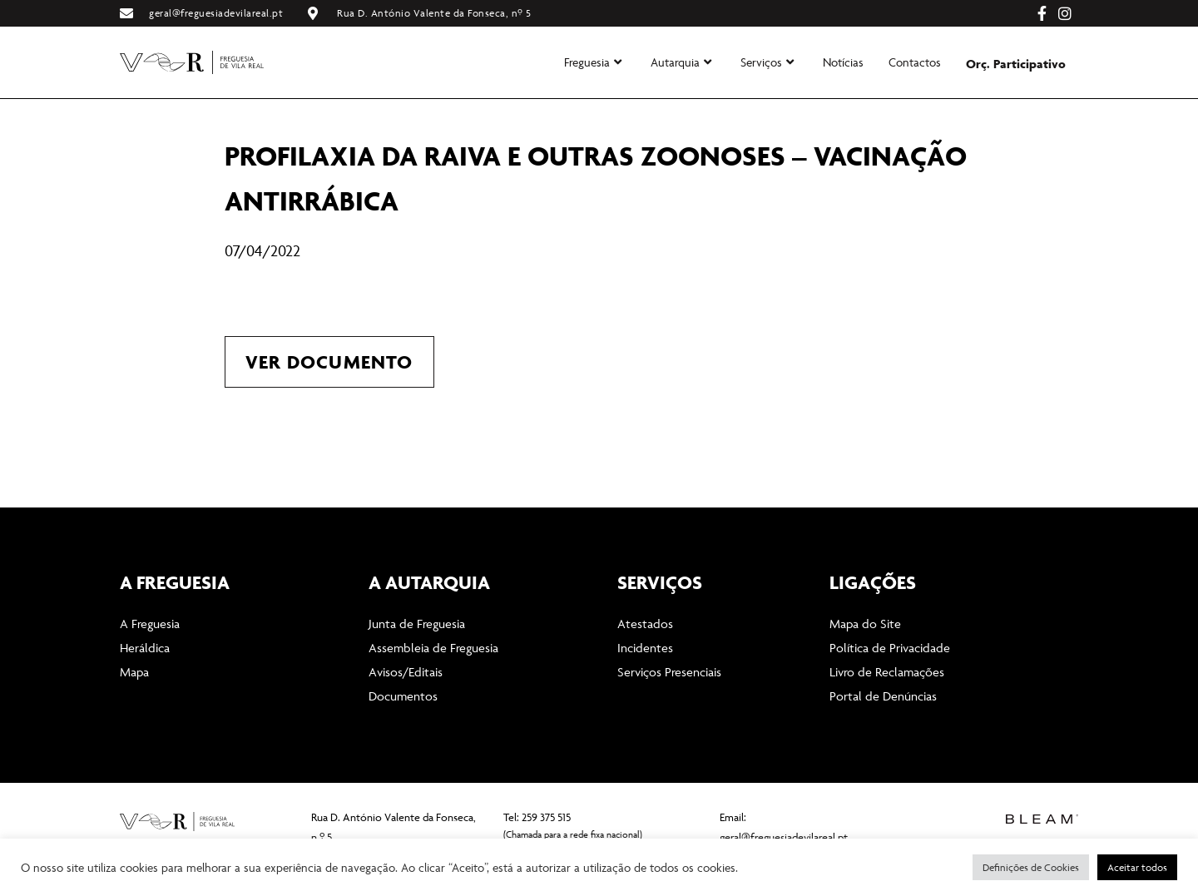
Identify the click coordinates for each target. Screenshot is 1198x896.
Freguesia (592, 62)
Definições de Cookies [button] (1031, 867)
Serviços (767, 62)
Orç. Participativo (1016, 64)
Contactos (915, 62)
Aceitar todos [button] (1137, 867)
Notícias (843, 62)
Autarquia (681, 62)
